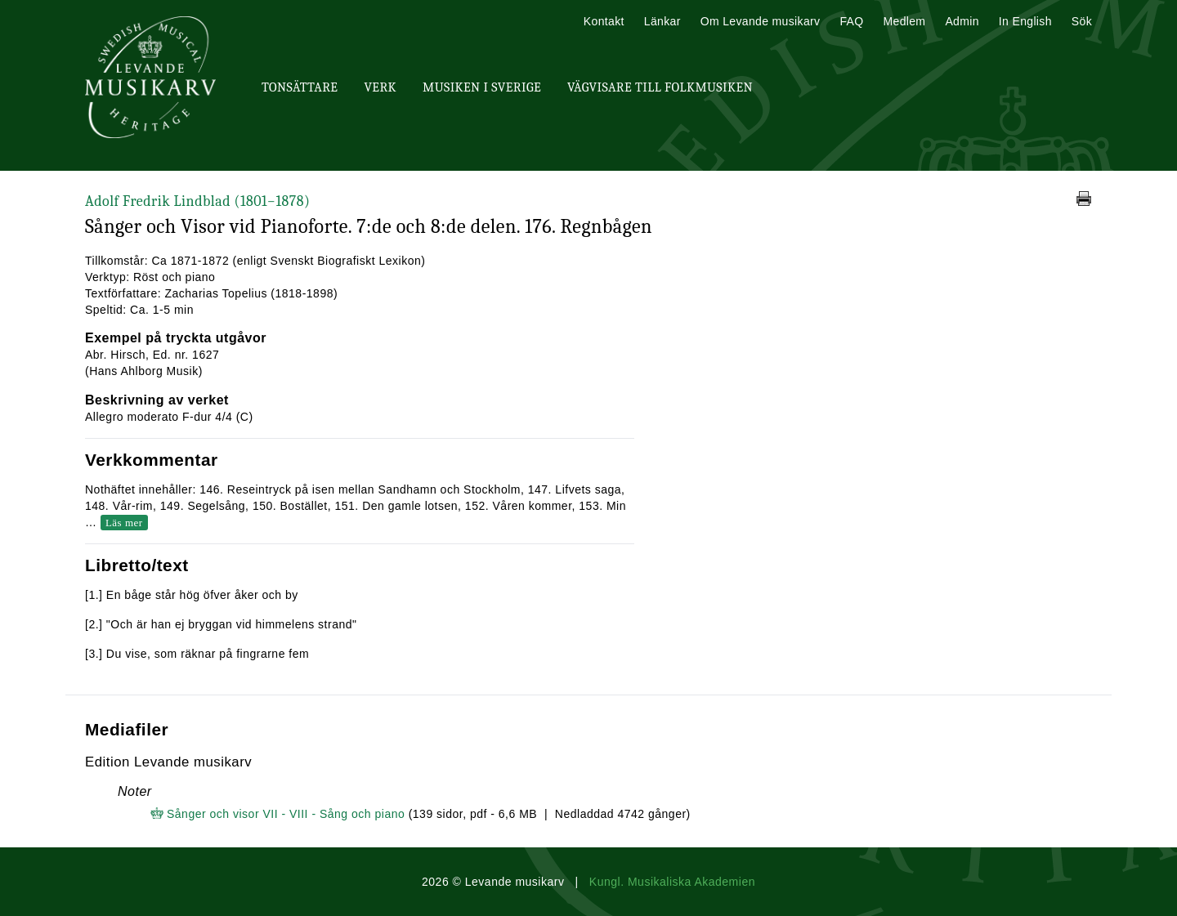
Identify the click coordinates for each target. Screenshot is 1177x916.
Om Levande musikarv (760, 21)
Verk (380, 87)
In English (1025, 21)
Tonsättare (300, 87)
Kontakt (604, 21)
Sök (1082, 21)
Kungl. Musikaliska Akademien (672, 881)
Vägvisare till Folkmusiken (660, 87)
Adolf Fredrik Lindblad (197, 201)
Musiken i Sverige (482, 87)
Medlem (904, 21)
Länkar (662, 21)
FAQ (851, 21)
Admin (961, 21)
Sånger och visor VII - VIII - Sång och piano (286, 813)
